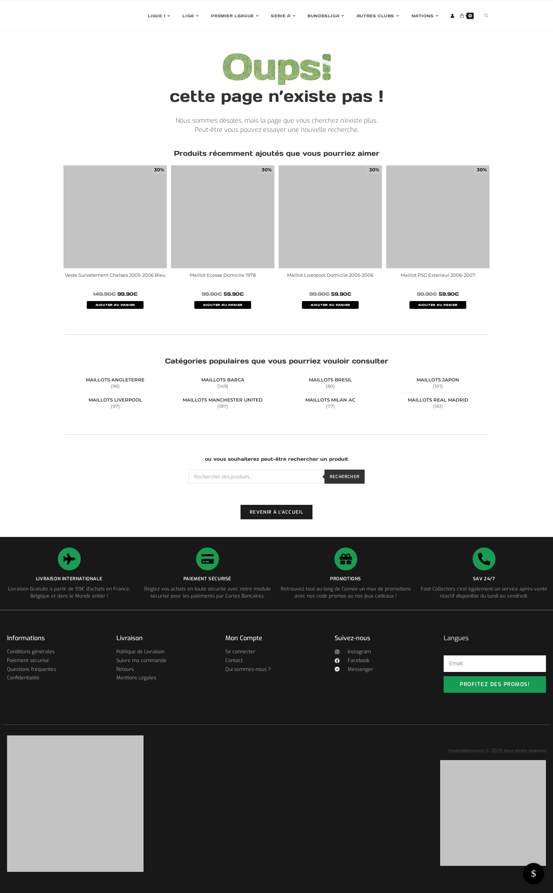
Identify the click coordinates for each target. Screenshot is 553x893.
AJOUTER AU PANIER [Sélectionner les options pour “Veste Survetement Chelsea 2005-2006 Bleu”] (115, 305)
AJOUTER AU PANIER (223, 305)
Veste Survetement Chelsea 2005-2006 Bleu (115, 275)
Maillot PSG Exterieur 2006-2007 (438, 275)
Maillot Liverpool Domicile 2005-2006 (330, 275)
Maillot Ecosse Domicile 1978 (223, 275)
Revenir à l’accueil (276, 512)
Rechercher (344, 476)
